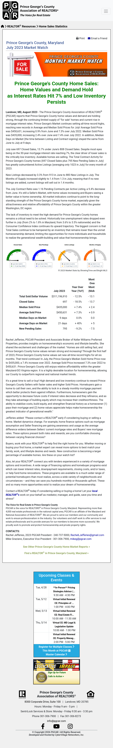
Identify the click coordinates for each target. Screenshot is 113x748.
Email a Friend (99, 38)
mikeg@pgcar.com (80, 538)
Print (80, 38)
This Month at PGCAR (56, 650)
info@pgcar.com (56, 721)
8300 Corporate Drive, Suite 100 (43, 701)
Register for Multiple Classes (56, 646)
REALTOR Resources (21, 26)
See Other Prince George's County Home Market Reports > (56, 546)
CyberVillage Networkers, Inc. (69, 735)
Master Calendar (56, 654)
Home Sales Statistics (53, 26)
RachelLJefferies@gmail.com (87, 535)
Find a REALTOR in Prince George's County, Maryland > (56, 553)
